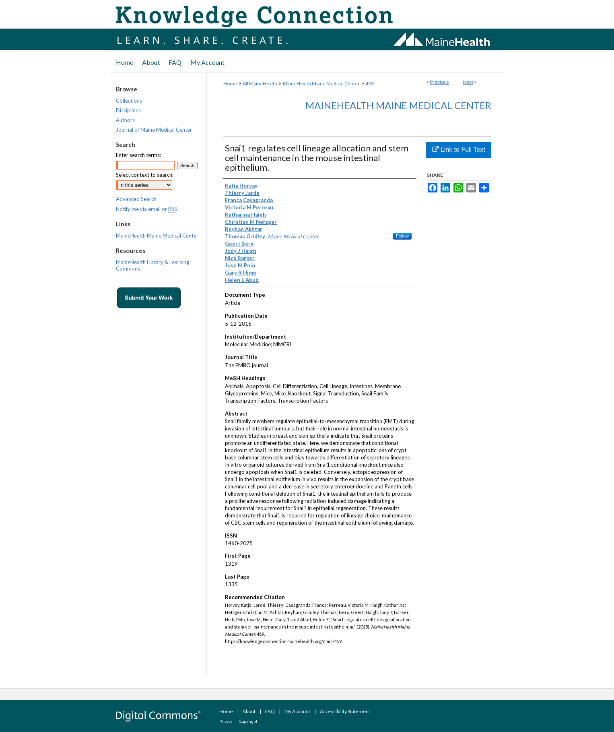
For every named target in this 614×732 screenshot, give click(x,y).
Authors (125, 120)
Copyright (248, 721)
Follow (402, 236)
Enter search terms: (138, 155)
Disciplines (128, 110)
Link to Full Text (458, 149)
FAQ (270, 711)
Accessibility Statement (345, 711)
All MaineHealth (260, 84)
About (249, 711)
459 (369, 84)
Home (230, 84)
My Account (297, 711)
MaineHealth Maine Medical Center (321, 84)
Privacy (225, 721)
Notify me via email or (146, 209)
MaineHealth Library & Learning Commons (152, 265)
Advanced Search (136, 199)
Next (468, 82)
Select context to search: (144, 175)
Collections (129, 100)
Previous (439, 82)
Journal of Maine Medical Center (154, 129)
